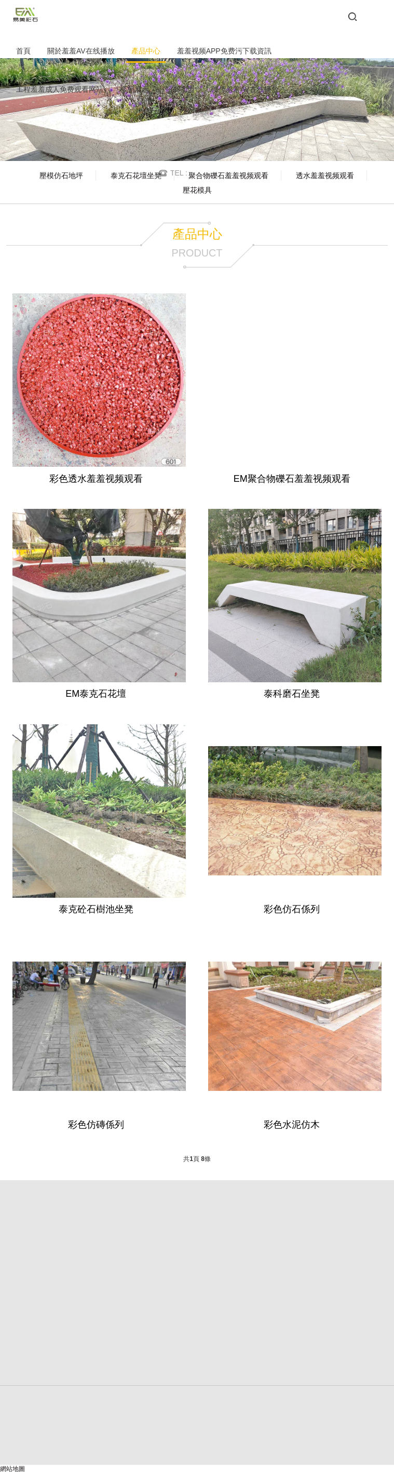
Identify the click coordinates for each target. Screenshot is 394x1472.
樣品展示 (134, 89)
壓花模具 (197, 190)
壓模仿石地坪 (61, 175)
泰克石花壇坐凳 (136, 175)
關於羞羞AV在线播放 (81, 51)
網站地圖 (12, 1467)
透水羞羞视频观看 (325, 175)
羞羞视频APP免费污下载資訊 (224, 51)
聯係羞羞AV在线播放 (245, 89)
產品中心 (145, 51)
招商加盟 (180, 89)
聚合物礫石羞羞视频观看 (228, 175)
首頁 (23, 51)
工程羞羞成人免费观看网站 (59, 89)
